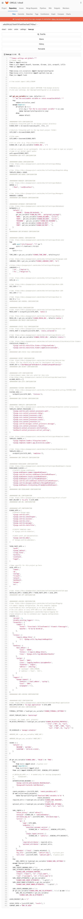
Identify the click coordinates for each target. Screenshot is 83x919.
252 (5, 588)
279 (5, 645)
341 (5, 776)
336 (5, 766)
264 (5, 614)
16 (5, 90)
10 (5, 77)
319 (5, 730)
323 (5, 738)
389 (5, 878)
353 (5, 802)
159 (5, 392)
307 (5, 705)
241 (5, 565)
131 (5, 333)
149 (5, 371)
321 (5, 734)
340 (5, 774)
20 (5, 98)
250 (5, 584)
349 (5, 793)
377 (5, 853)
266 (5, 618)
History (41, 44)
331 (5, 755)
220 (5, 521)
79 (5, 223)
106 (5, 280)
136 (5, 343)
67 (5, 198)
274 (5, 635)
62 (5, 187)
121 (5, 312)
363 (5, 823)
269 (5, 624)
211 (5, 502)
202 (5, 483)
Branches (29, 14)
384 (5, 867)
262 (5, 610)
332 (5, 757)
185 (5, 447)
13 (5, 83)
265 (5, 616)
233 (5, 548)
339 (5, 772)
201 (5, 481)
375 (5, 848)
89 (5, 244)
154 (5, 381)
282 (5, 652)
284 (5, 656)
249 (5, 582)
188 (5, 453)
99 (5, 265)
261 (5, 607)
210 (5, 500)
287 (5, 662)
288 (5, 664)
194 (5, 466)
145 (5, 362)
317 (5, 726)
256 (5, 597)
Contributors (45, 14)
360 (5, 817)
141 (5, 354)
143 (5, 358)
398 (5, 897)
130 (5, 331)
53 (5, 168)
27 (5, 113)
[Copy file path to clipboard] (19, 54)
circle (10, 29)
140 (5, 352)
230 (5, 542)
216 (5, 512)
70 (5, 204)
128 (5, 326)
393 (5, 886)
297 (5, 683)
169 (5, 413)
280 (5, 648)
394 (5, 888)
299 (5, 688)
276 (5, 639)
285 (5, 658)
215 (5, 510)
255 (5, 595)
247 (5, 578)
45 (5, 151)
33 (5, 126)
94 (5, 255)
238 (5, 559)
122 (5, 314)
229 (5, 540)
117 (5, 303)
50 (5, 162)
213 (5, 506)
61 (5, 185)
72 (5, 208)
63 (5, 189)
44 (5, 149)
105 (5, 278)
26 (5, 111)
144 (5, 360)
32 (5, 124)
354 (5, 804)
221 (5, 523)
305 (5, 700)
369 (5, 836)
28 (5, 115)
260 (5, 605)
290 (5, 669)
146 (5, 364)
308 (5, 707)
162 (5, 398)
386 (5, 872)
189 (5, 455)
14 (5, 86)
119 (5, 307)
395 (5, 891)
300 (5, 690)
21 (5, 100)
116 (5, 301)
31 (5, 121)
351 (5, 798)
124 (5, 318)
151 (5, 375)
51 (5, 164)
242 (5, 567)
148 (5, 369)
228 (5, 538)
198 (5, 474)
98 (5, 263)
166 (5, 407)
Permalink (41, 49)
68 (5, 200)
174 (5, 424)
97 (5, 261)
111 (5, 290)
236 (5, 555)
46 (5, 153)
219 (5, 519)
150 (5, 373)
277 (5, 641)
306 (5, 702)
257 (5, 599)
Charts (68, 14)
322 (5, 736)
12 (5, 81)
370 (5, 838)
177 (5, 430)
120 (5, 309)
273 (5, 633)
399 (5, 899)
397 (5, 895)
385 (5, 869)
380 (5, 859)
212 (5, 504)
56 (5, 174)
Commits (21, 14)
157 (5, 388)
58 (5, 178)
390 (5, 880)
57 (5, 176)
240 (5, 563)
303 (5, 696)
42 (5, 145)
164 (5, 402)
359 (5, 814)
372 (5, 842)
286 (5, 660)
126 (5, 322)
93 (5, 252)
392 (5, 884)
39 (5, 138)
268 (5, 622)
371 (5, 840)
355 (5, 806)
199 (5, 476)
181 (5, 438)
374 (5, 846)
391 (5, 882)
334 (5, 762)
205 (5, 489)
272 (5, 631)
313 (5, 717)
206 (5, 491)
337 (5, 768)
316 (5, 724)
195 (5, 468)
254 (5, 593)
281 (5, 650)
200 (5, 479)
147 (5, 367)
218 (5, 517)
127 (5, 324)
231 (5, 544)
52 (5, 166)
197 (5, 472)
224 (5, 529)
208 (5, 495)
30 (5, 119)
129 (5, 329)
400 (5, 901)
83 (5, 231)
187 (5, 451)
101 (5, 269)
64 (5, 191)
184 (5, 445)
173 (5, 421)
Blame (41, 39)
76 (5, 217)
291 (5, 671)
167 (5, 409)
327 (5, 747)
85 (5, 236)
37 (5, 134)
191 (5, 460)
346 (5, 787)
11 (5, 79)
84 (5, 233)
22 (5, 102)
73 (5, 210)
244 (5, 571)
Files (14, 14)
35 (5, 130)
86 (5, 238)
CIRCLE (13, 3)
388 (5, 876)
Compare (61, 14)
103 (5, 274)
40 (5, 140)
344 (5, 783)
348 (5, 791)
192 (5, 462)
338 (5, 770)
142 (5, 356)
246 (5, 576)
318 (5, 728)
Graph (53, 14)
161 (5, 396)
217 (5, 514)
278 (5, 643)
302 (5, 694)
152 (5, 377)
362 (5, 821)
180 (5, 436)
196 (5, 470)
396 (5, 893)
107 (5, 282)
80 (5, 225)
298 (5, 686)
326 (5, 745)
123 (5, 316)
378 (5, 855)
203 (5, 485)
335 (5, 764)
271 (5, 629)
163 (5, 400)
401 (5, 903)
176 (5, 428)
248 (5, 580)
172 (5, 419)
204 (5, 487)
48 (5, 157)
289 (5, 667)
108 (5, 284)
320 (5, 732)
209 (5, 498)
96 (5, 259)
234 (5, 550)
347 (5, 789)
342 (5, 779)
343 (5, 781)
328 (5, 749)
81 (5, 227)
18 (5, 94)
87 (5, 240)
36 (5, 132)
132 (5, 335)
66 (5, 195)
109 (5, 286)
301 (5, 692)
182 (5, 440)
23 (5, 105)
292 (5, 673)
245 (5, 574)
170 (5, 415)
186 (5, 449)
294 (5, 677)
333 (5, 760)
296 (5, 681)
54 (5, 170)
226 (5, 533)
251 (5, 586)
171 (5, 417)
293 (5, 675)
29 (5, 117)
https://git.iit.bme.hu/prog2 (61, 19)
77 (5, 219)
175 (5, 426)
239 (5, 561)
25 (5, 109)
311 (5, 713)
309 (5, 709)
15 (5, 88)
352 (5, 800)
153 (5, 379)
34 (5, 128)
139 (5, 350)
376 (5, 850)
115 (5, 299)
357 (5, 810)
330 (5, 753)
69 (5, 202)
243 (5, 569)
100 (5, 267)
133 (5, 337)
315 (5, 722)
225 (5, 531)
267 (5, 620)
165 (5, 405)
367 (5, 831)
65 (5, 193)
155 (5, 383)
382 (5, 863)
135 (5, 341)
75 (5, 214)
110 (5, 288)
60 (5, 183)
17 (5, 92)
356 (5, 808)
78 (5, 221)
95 (5, 257)
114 (5, 297)
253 (5, 591)
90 (5, 246)
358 (5, 812)
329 (5, 751)
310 (5, 711)
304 (5, 698)
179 (5, 434)
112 (5, 293)
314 (5, 719)
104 (5, 276)
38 (5, 136)
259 (5, 603)
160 (5, 394)
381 (5, 861)
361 (5, 819)
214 (5, 508)
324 (5, 741)
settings (23, 29)
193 (5, 464)
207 (5, 493)
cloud (20, 3)
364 (5, 825)
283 (5, 654)
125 (5, 320)
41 (5, 143)
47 (5, 155)
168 (5, 411)
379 (5, 857)
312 (5, 715)
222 (5, 525)
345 (5, 785)
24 (5, 107)
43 (5, 147)
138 (5, 348)
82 (5, 229)
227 (5, 536)
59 (5, 181)
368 (5, 833)
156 (5, 386)
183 (5, 443)
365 (5, 827)
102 (5, 271)
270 (5, 626)
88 (5, 242)
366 (5, 829)
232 (5, 546)
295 (5, 679)
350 (5, 795)
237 (5, 557)
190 (5, 457)
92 (5, 250)
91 (5, 248)
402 (5, 905)
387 (5, 874)
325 (5, 743)
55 (5, 172)
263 (5, 612)
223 (5, 527)
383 (5, 865)
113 (5, 295)
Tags (36, 14)
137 (5, 345)
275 (5, 637)
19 (5, 96)
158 (5, 390)
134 (5, 339)
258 (5, 601)
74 (5, 212)
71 (5, 206)
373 (5, 844)
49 (5, 159)
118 (5, 305)
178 (5, 432)
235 (5, 552)
